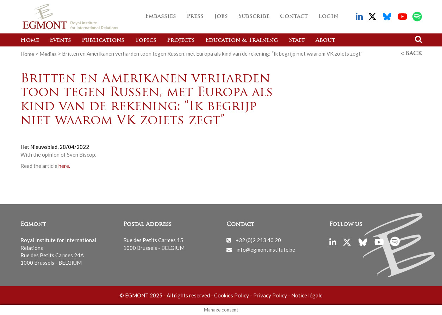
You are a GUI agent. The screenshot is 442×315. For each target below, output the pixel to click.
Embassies (160, 16)
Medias (48, 53)
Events (60, 40)
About (325, 40)
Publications (103, 40)
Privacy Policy (270, 295)
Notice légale (307, 295)
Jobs (221, 16)
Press (195, 16)
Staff (297, 40)
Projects (181, 40)
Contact (294, 16)
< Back (411, 54)
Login (328, 16)
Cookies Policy (231, 295)
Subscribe (253, 16)
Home (29, 40)
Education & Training (241, 40)
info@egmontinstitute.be (265, 249)
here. (64, 166)
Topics (145, 40)
